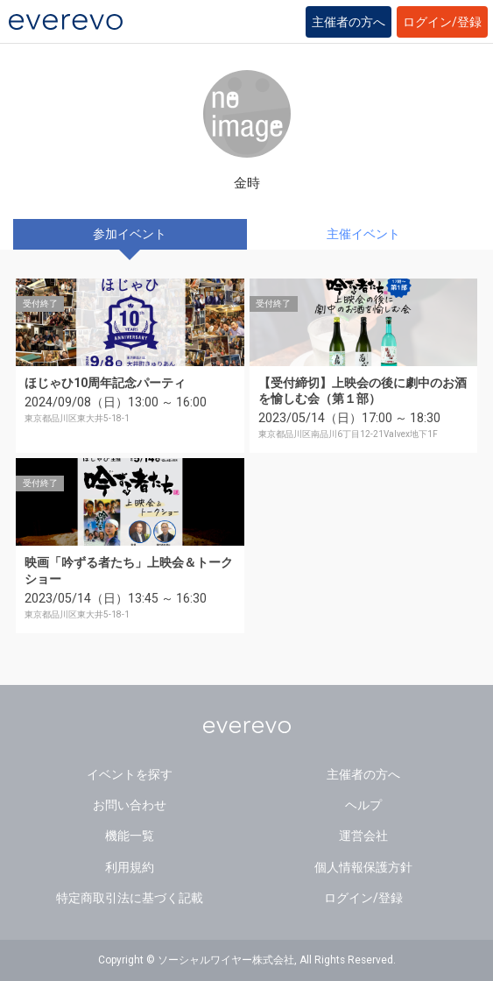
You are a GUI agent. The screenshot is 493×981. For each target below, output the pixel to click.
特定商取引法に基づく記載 (129, 898)
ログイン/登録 (442, 22)
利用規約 (129, 867)
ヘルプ (363, 805)
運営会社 (363, 836)
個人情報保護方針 (363, 867)
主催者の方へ (348, 22)
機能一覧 (129, 836)
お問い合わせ (129, 805)
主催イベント (363, 234)
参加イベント (129, 234)
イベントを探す (130, 774)
